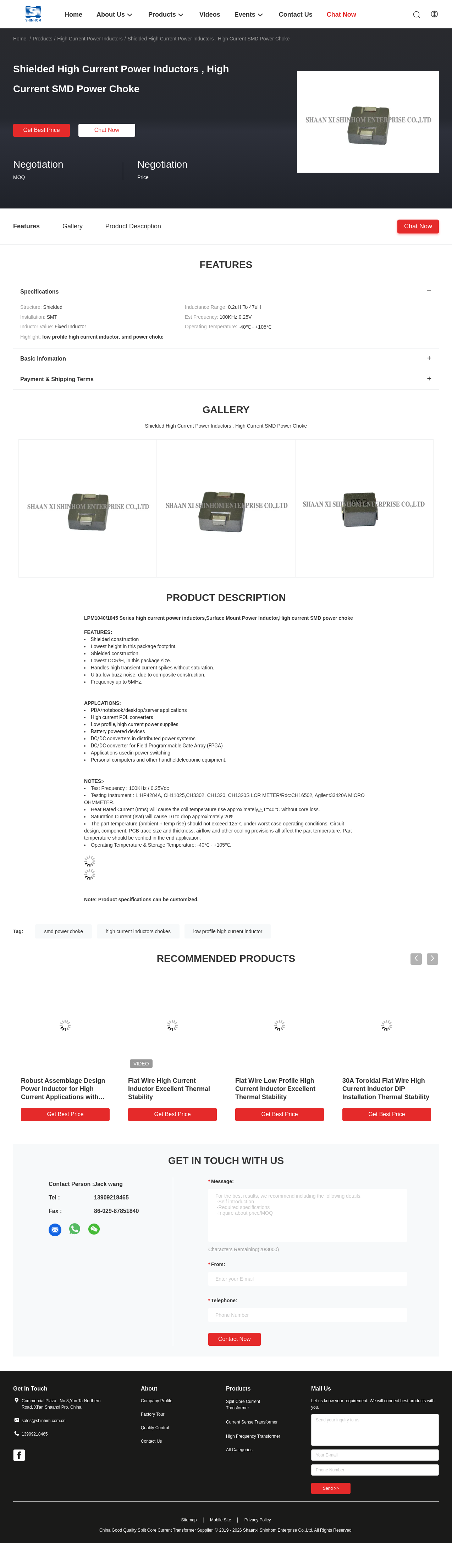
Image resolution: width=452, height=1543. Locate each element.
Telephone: (224, 1300)
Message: (222, 1181)
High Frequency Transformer (253, 1436)
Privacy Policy (257, 1519)
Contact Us (151, 1441)
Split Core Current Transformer (243, 1404)
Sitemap (189, 1519)
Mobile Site (220, 1519)
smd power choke (63, 931)
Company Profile (156, 1400)
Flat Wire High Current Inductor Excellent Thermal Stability (169, 1089)
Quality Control (155, 1427)
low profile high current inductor (228, 931)
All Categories (239, 1449)
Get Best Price (41, 130)
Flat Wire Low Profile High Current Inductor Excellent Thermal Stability (275, 1089)
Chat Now (106, 130)
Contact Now (234, 1339)
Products (42, 38)
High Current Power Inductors (89, 38)
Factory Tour (152, 1414)
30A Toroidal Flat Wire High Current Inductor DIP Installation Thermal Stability (385, 1089)
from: (218, 1264)
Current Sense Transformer (251, 1422)
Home (19, 38)
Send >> (331, 1488)
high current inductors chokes (138, 931)
